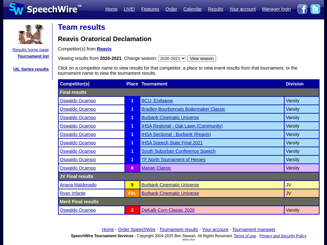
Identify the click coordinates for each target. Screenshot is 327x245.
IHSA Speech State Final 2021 (172, 142)
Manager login (276, 9)
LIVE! (129, 9)
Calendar (192, 9)
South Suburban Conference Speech (179, 151)
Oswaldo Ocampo (78, 100)
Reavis (104, 48)
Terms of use (245, 236)
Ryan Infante (73, 193)
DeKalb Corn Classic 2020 (168, 210)
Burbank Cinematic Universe (170, 117)
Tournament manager (253, 229)
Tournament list (33, 56)
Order (171, 9)
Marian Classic (156, 168)
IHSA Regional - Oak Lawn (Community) (182, 125)
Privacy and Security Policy (283, 236)
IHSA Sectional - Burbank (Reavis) (176, 134)
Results (215, 9)
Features (150, 9)
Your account (242, 9)
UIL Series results (31, 69)
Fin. (132, 193)
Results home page (30, 49)
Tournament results (178, 229)
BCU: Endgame (157, 100)
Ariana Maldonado (78, 184)
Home (111, 9)
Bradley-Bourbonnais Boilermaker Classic (183, 109)
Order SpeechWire (137, 229)
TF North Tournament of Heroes (173, 159)
